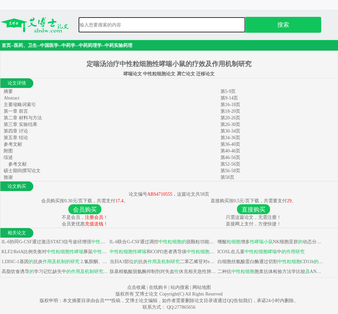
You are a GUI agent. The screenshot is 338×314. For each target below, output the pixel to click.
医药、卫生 (25, 45)
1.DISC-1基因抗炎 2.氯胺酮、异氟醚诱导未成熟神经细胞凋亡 (54, 261)
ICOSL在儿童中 (260, 251)
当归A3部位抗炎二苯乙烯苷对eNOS (162, 261)
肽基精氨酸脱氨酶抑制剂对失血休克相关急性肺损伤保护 (162, 271)
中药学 (68, 45)
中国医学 (49, 45)
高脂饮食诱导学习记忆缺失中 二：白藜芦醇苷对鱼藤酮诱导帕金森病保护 (54, 271)
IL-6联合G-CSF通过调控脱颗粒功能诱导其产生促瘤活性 (162, 241)
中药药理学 (90, 45)
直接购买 (253, 209)
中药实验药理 (118, 45)
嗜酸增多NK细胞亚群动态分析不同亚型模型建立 (270, 241)
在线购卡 (158, 287)
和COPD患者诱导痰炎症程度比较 (162, 251)
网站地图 (201, 287)
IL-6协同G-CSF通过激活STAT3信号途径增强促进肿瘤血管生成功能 (54, 241)
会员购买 (85, 209)
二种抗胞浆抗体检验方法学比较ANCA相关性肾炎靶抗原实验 (270, 271)
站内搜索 (180, 287)
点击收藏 (136, 287)
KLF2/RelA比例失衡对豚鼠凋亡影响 (54, 251)
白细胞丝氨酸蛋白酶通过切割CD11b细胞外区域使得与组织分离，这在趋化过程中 (270, 261)
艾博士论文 (147, 294)
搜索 (283, 24)
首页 (6, 45)
